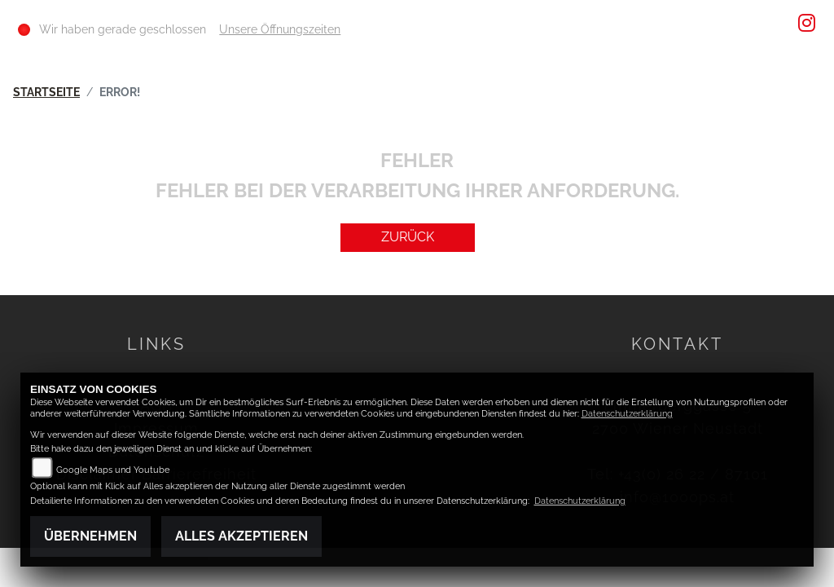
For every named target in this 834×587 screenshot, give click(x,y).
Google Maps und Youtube (112, 470)
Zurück (407, 237)
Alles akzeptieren (241, 536)
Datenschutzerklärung (627, 413)
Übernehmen (90, 536)
